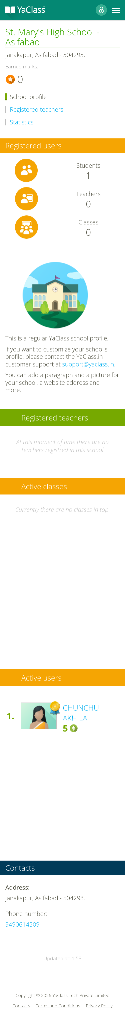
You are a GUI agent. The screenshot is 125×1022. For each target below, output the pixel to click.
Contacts (21, 1006)
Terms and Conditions (58, 1006)
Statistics (22, 122)
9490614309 (22, 924)
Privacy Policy (99, 1006)
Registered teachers (36, 109)
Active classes (44, 486)
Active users (41, 678)
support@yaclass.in (88, 364)
